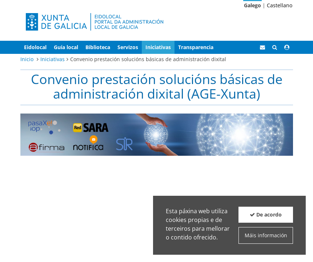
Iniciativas (52, 59)
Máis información (266, 235)
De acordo (266, 214)
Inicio (26, 59)
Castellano (279, 5)
